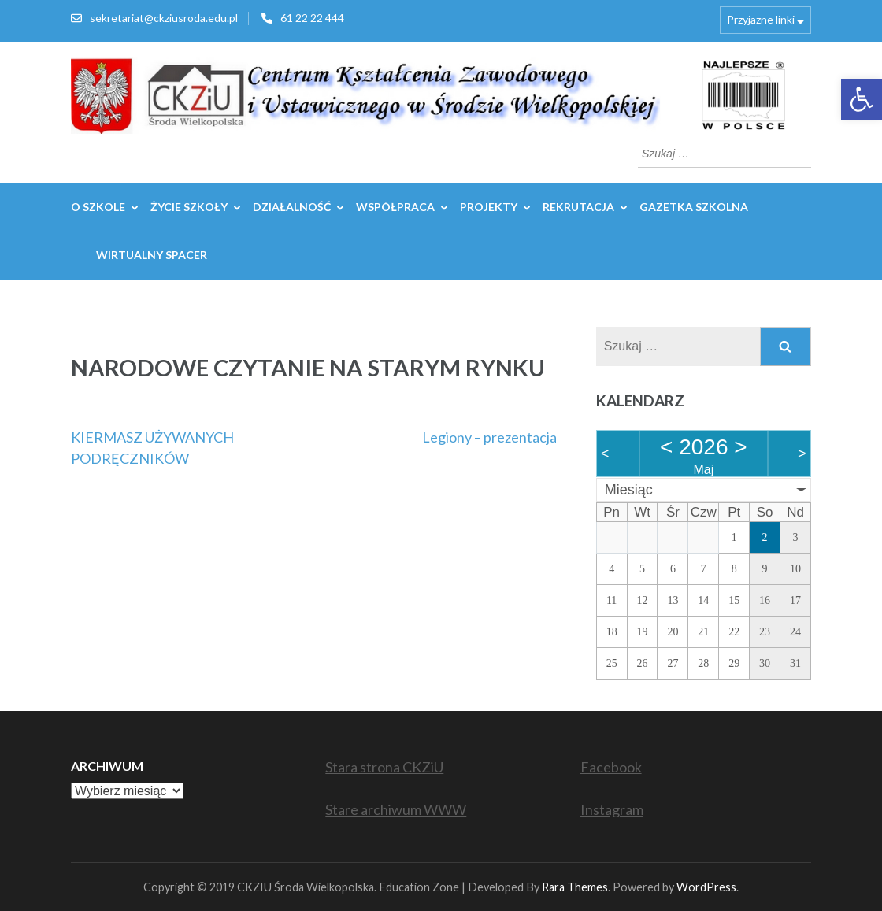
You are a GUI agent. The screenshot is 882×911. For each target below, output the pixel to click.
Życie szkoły (189, 206)
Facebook (611, 767)
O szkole (98, 206)
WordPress (706, 887)
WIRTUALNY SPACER (151, 254)
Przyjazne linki (761, 19)
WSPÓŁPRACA (395, 206)
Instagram (611, 809)
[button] (861, 99)
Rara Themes (575, 887)
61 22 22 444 (312, 17)
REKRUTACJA (578, 206)
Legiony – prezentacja (489, 437)
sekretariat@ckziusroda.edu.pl (164, 17)
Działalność (292, 206)
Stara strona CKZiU (384, 767)
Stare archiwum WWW (395, 809)
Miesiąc (629, 490)
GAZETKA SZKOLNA (693, 206)
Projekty (488, 206)
